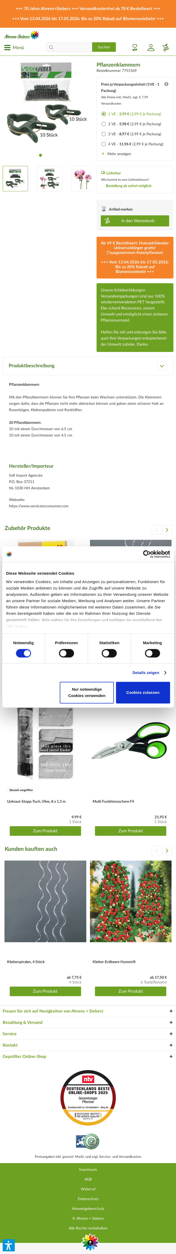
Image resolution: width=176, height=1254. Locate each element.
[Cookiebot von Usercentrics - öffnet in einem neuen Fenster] (147, 554)
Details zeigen (145, 672)
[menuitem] (14, 47)
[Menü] (14, 47)
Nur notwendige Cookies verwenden (87, 692)
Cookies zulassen (143, 692)
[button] (9, 1245)
